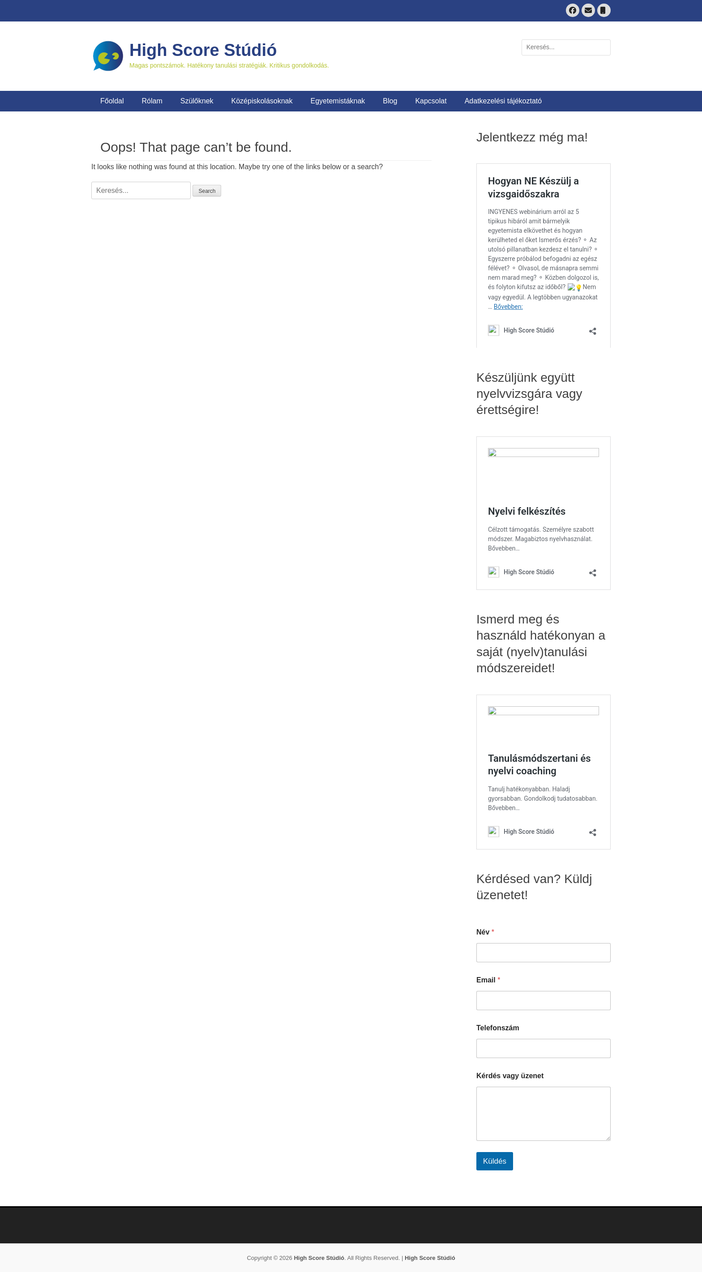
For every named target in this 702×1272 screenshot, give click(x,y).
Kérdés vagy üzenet (510, 1076)
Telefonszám (497, 1028)
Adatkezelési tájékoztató (503, 101)
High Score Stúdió (203, 50)
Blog (390, 101)
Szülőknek (197, 101)
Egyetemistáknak (338, 101)
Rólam (151, 101)
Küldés (494, 1161)
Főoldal (112, 101)
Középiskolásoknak (262, 101)
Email (488, 980)
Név (485, 932)
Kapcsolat (430, 101)
